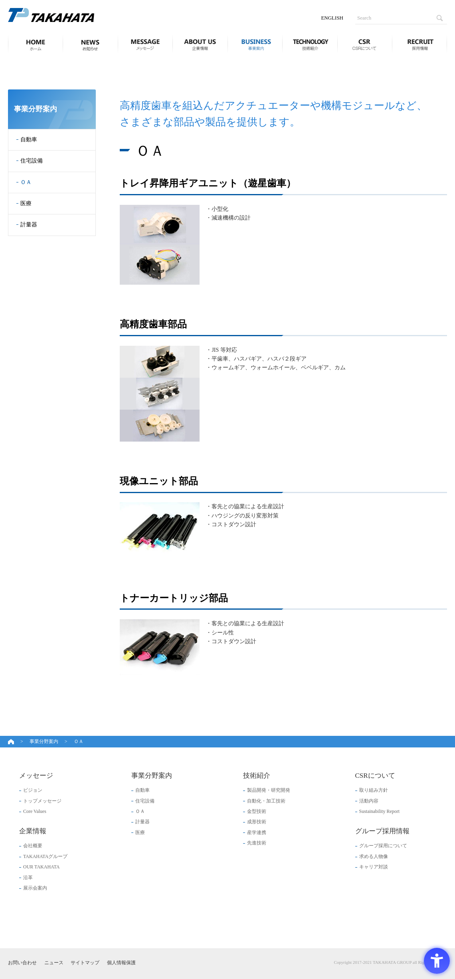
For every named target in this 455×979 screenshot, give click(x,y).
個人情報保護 (121, 962)
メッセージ (145, 44)
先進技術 (256, 843)
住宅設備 (31, 161)
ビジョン (32, 790)
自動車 (28, 140)
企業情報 (200, 44)
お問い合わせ (22, 962)
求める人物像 (373, 856)
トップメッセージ (42, 801)
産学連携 (256, 832)
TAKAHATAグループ (45, 856)
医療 (26, 203)
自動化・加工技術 (266, 801)
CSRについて (364, 44)
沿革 (28, 877)
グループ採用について (383, 845)
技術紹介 (309, 44)
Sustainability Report (379, 811)
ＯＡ (26, 182)
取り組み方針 (373, 790)
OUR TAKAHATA (41, 867)
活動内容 (368, 801)
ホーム (33, 44)
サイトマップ (85, 962)
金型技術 (256, 811)
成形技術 (256, 821)
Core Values (34, 811)
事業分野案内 (255, 44)
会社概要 (32, 845)
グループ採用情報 (419, 44)
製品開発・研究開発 (268, 790)
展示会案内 (35, 888)
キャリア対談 (373, 867)
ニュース (90, 44)
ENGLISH (332, 18)
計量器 (28, 225)
